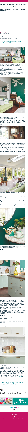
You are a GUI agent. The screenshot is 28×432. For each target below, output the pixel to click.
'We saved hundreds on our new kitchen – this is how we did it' (12, 382)
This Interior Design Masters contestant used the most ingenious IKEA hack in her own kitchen (11, 380)
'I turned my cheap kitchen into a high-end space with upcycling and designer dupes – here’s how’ (11, 44)
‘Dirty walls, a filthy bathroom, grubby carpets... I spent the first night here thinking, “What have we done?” (12, 384)
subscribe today (19, 376)
